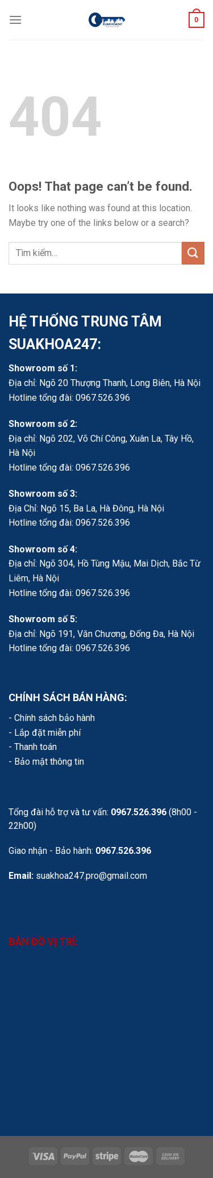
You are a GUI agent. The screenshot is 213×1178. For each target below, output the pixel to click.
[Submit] (193, 253)
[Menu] (15, 19)
